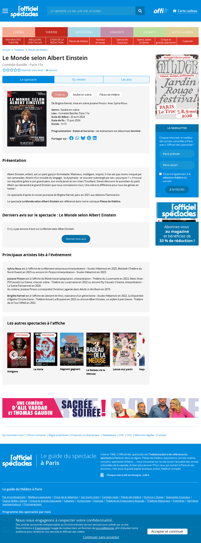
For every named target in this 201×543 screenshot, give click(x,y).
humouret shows (100, 41)
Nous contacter (37, 435)
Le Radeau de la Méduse (95, 371)
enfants (149, 32)
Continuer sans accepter (101, 537)
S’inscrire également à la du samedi (177, 177)
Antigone (12, 371)
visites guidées (182, 32)
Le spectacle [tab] (28, 79)
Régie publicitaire (59, 435)
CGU (129, 435)
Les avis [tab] (126, 79)
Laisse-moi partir (123, 369)
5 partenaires (42, 528)
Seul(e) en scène (70, 109)
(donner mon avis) (32, 70)
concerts (117, 32)
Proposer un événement (85, 435)
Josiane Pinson (16, 278)
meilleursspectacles (35, 41)
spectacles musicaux (122, 41)
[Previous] (13, 355)
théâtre (51, 32)
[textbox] (91, 10)
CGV (121, 435)
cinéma (18, 32)
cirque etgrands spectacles (166, 41)
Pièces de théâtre (110, 201)
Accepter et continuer (167, 531)
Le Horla (38, 369)
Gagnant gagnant (70, 369)
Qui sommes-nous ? (14, 435)
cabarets (188, 41)
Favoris (51, 70)
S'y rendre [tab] (79, 79)
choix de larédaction (57, 41)
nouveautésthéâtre (13, 41)
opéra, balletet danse (144, 41)
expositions (84, 32)
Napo (142, 369)
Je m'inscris (177, 189)
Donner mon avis (76, 239)
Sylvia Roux (14, 268)
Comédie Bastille (68, 113)
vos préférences (105, 528)
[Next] (138, 355)
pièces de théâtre (78, 41)
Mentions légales (144, 435)
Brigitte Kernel (16, 295)
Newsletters (109, 435)
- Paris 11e (22, 65)
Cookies (161, 435)
